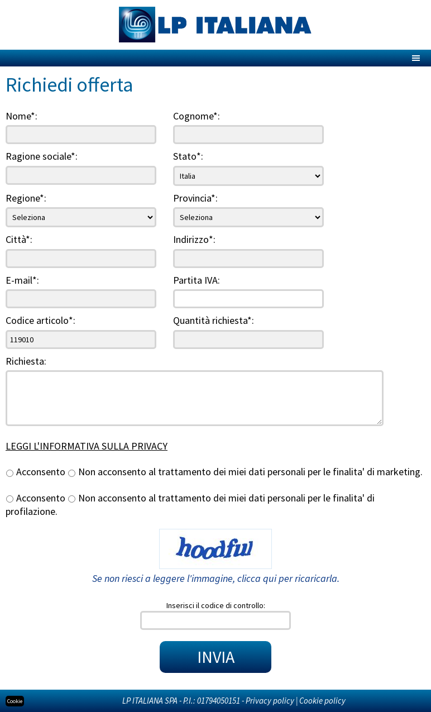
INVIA (215, 656)
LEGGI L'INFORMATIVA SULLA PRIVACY (86, 445)
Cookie (14, 701)
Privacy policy (270, 700)
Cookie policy (322, 700)
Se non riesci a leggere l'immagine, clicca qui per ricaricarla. (215, 578)
